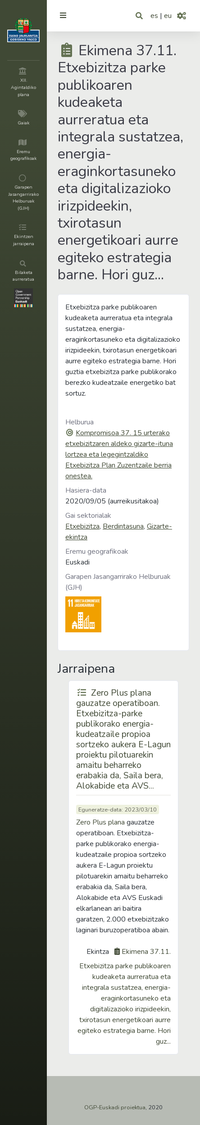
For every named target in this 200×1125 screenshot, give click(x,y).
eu (168, 16)
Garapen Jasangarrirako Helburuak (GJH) (118, 582)
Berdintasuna (123, 526)
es (154, 16)
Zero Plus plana (100, 822)
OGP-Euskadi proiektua (114, 1107)
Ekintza (97, 952)
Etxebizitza (82, 526)
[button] (139, 15)
